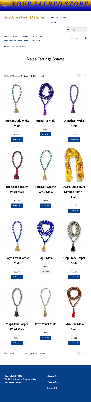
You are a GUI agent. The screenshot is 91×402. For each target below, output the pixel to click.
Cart (15, 36)
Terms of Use (52, 382)
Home (7, 36)
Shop (34, 41)
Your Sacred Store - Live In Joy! (25, 17)
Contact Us (64, 18)
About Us (54, 18)
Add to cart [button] (17, 139)
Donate (53, 22)
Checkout (25, 36)
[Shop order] (13, 75)
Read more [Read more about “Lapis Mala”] (45, 271)
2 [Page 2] (81, 75)
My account (38, 36)
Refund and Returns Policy (16, 41)
